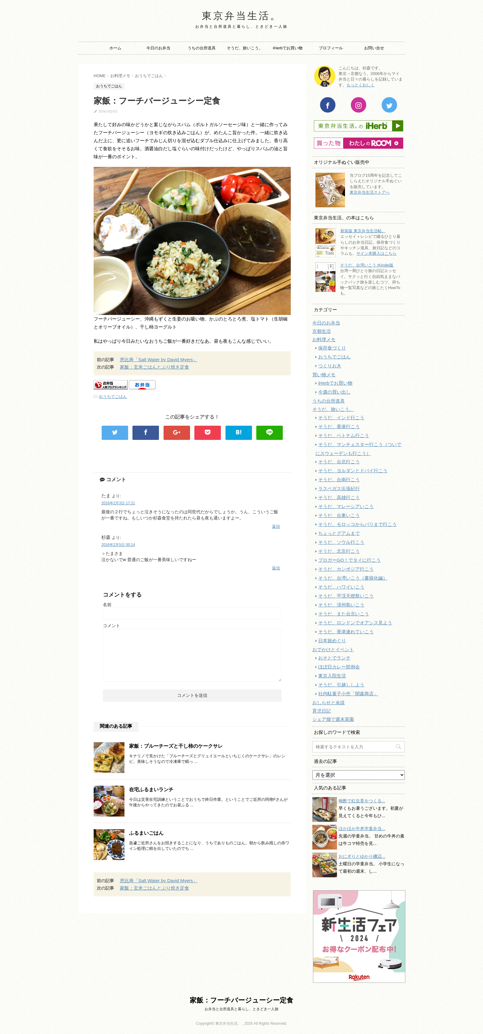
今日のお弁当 (158, 48)
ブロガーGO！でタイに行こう (349, 560)
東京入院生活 (332, 675)
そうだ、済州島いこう (341, 604)
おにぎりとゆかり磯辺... (362, 856)
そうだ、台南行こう (339, 479)
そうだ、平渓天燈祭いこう (346, 595)
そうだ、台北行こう (339, 461)
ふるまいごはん (146, 833)
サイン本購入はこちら (376, 253)
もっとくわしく (361, 85)
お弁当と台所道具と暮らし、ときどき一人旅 (241, 1009)
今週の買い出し (334, 392)
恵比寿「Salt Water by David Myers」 (158, 359)
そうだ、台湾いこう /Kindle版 (366, 265)
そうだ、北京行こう (339, 551)
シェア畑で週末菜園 (333, 719)
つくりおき (329, 365)
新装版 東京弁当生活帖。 (363, 231)
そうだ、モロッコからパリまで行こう (357, 524)
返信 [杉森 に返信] (276, 568)
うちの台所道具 (202, 48)
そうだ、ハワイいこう (341, 586)
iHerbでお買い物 (287, 48)
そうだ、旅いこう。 (245, 48)
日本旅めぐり (332, 640)
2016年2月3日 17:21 (118, 503)
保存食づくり (332, 347)
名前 (107, 604)
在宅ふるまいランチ (151, 789)
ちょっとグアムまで (339, 533)
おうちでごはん (113, 396)
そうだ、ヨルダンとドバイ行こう (353, 470)
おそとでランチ (334, 657)
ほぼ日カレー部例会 (339, 666)
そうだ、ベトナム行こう (343, 435)
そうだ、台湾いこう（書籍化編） (353, 578)
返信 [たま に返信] (276, 526)
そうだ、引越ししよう (341, 684)
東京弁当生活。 (242, 17)
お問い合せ (374, 48)
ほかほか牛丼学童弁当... (362, 828)
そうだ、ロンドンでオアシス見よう (355, 622)
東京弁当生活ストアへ (370, 192)
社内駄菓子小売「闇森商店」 (348, 693)
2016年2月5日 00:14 (118, 545)
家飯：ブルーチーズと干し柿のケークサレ (176, 746)
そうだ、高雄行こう (339, 497)
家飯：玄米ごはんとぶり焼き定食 (154, 367)
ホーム (115, 48)
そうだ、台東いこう (339, 515)
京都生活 (321, 331)
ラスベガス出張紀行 (339, 488)
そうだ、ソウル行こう (341, 542)
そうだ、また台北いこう (343, 613)
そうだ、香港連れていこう (346, 631)
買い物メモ (323, 374)
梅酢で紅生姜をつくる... (362, 800)
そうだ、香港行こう (339, 426)
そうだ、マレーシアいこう (346, 506)
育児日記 (321, 710)
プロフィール (331, 48)
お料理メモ (323, 339)
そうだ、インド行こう (341, 417)
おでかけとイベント (333, 649)
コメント (111, 625)
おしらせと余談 (328, 702)
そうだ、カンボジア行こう (346, 569)
